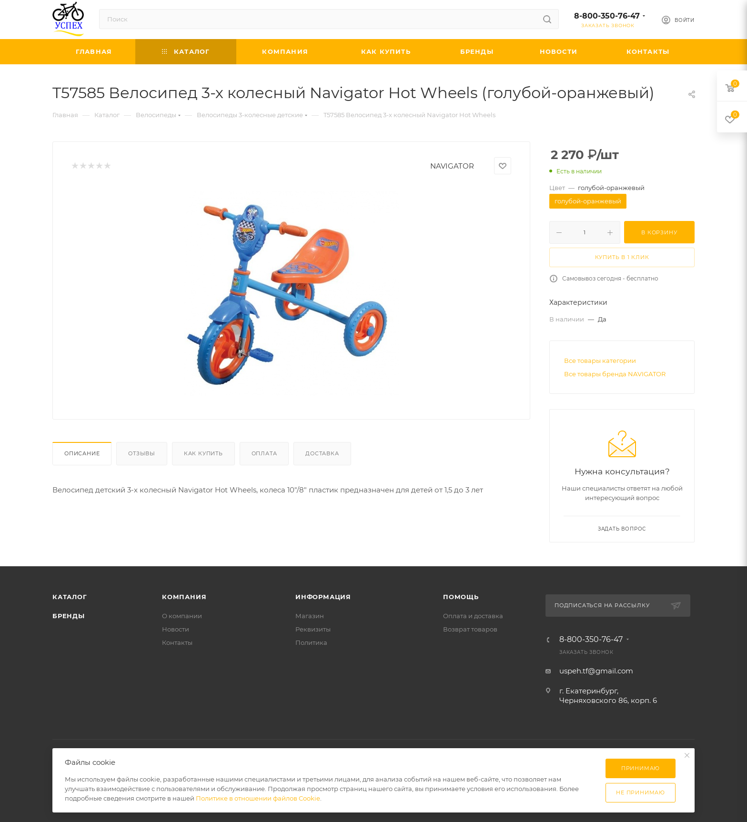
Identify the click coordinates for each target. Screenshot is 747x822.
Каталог (69, 597)
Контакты (177, 642)
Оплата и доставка (473, 616)
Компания (184, 597)
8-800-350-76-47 (607, 15)
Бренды (68, 616)
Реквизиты (313, 629)
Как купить (203, 453)
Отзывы (141, 453)
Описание (82, 453)
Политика (311, 642)
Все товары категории (600, 360)
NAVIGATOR (452, 165)
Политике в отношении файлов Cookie (258, 798)
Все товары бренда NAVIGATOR (615, 374)
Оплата (264, 453)
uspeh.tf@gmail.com (596, 670)
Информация (323, 597)
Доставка (322, 453)
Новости (175, 629)
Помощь (461, 597)
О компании (182, 616)
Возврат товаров (470, 629)
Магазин (309, 616)
